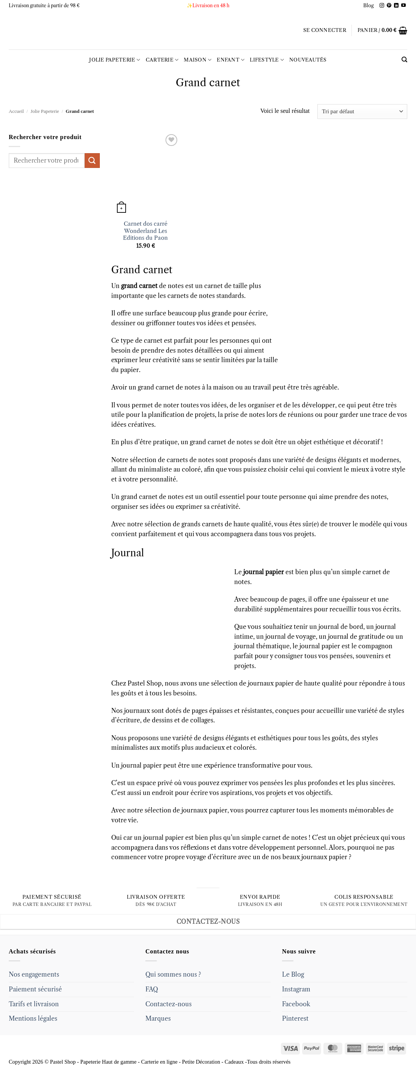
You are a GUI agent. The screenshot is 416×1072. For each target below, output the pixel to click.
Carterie (162, 59)
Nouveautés (308, 60)
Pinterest (295, 1018)
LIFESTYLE (267, 59)
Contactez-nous (168, 1004)
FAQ (151, 989)
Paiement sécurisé (35, 989)
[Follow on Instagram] (382, 5)
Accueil (16, 111)
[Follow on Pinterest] (389, 5)
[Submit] (92, 160)
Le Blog (293, 974)
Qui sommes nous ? (173, 974)
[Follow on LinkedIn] (396, 5)
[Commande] (362, 111)
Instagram (296, 989)
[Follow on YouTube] (403, 5)
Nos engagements (34, 974)
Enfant (230, 59)
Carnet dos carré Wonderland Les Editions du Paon (145, 230)
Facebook (296, 1004)
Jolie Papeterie (114, 59)
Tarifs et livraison (34, 1004)
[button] (324, 30)
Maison (197, 59)
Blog (368, 5)
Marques (158, 1018)
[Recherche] (404, 59)
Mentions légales (33, 1018)
